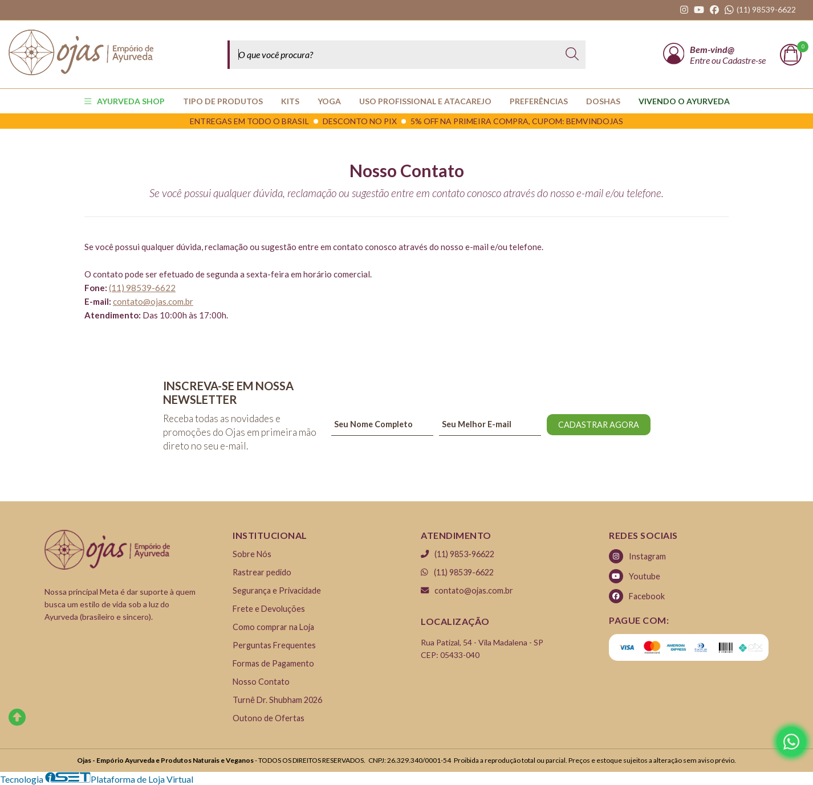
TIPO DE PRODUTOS (223, 101)
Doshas (603, 101)
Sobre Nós (252, 554)
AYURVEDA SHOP (124, 101)
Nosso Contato (261, 681)
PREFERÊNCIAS (539, 101)
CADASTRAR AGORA (598, 425)
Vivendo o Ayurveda (684, 101)
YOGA (329, 101)
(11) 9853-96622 (457, 554)
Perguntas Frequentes (274, 645)
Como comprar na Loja (273, 627)
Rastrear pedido (262, 572)
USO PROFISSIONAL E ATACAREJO (425, 101)
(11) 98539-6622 (457, 572)
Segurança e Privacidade (277, 590)
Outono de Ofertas (268, 718)
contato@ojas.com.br (153, 301)
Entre (701, 60)
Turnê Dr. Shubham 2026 (277, 700)
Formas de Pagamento (273, 663)
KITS (290, 101)
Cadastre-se (744, 60)
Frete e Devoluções (269, 609)
